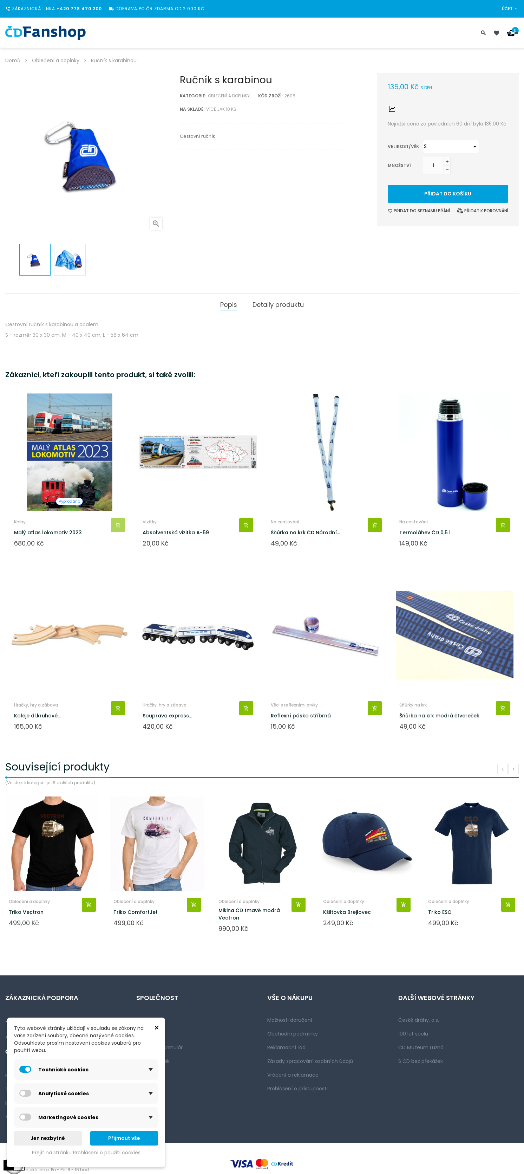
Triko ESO (440, 912)
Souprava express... (167, 715)
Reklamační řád (286, 1047)
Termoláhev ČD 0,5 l (425, 532)
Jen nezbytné (48, 1138)
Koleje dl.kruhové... (37, 715)
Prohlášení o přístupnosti (297, 1088)
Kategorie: (193, 96)
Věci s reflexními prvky (294, 705)
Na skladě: (192, 109)
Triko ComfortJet (135, 912)
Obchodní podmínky (292, 1033)
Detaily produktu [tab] (278, 304)
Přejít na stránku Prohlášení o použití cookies (86, 1152)
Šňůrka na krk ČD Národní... (305, 532)
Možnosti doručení (289, 1020)
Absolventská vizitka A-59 (176, 532)
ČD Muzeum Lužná (421, 1047)
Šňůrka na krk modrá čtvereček (439, 715)
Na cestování (285, 522)
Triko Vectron (26, 912)
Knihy (20, 522)
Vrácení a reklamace (293, 1074)
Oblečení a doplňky (229, 96)
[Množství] (433, 165)
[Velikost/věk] (451, 146)
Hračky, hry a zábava (36, 705)
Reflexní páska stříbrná (301, 715)
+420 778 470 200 (79, 9)
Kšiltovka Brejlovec (347, 912)
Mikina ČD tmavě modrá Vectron (249, 914)
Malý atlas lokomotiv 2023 (48, 532)
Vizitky (150, 522)
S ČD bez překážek (420, 1061)
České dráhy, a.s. (418, 1020)
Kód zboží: (270, 96)
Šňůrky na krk (413, 705)
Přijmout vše (124, 1138)
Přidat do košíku (447, 193)
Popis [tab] (228, 304)
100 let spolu (413, 1033)
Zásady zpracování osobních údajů (310, 1061)
